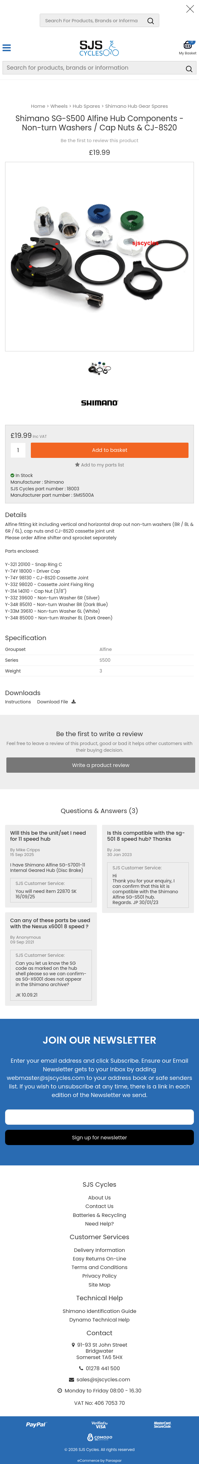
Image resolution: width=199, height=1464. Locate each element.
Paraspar (113, 1460)
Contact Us (99, 1206)
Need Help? (99, 1223)
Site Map (100, 1284)
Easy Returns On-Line (99, 1258)
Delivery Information (99, 1250)
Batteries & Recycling (99, 1215)
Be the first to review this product (99, 140)
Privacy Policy (99, 1276)
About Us (99, 1197)
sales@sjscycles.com (103, 1379)
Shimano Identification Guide (99, 1311)
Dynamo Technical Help (99, 1319)
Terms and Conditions (99, 1267)
